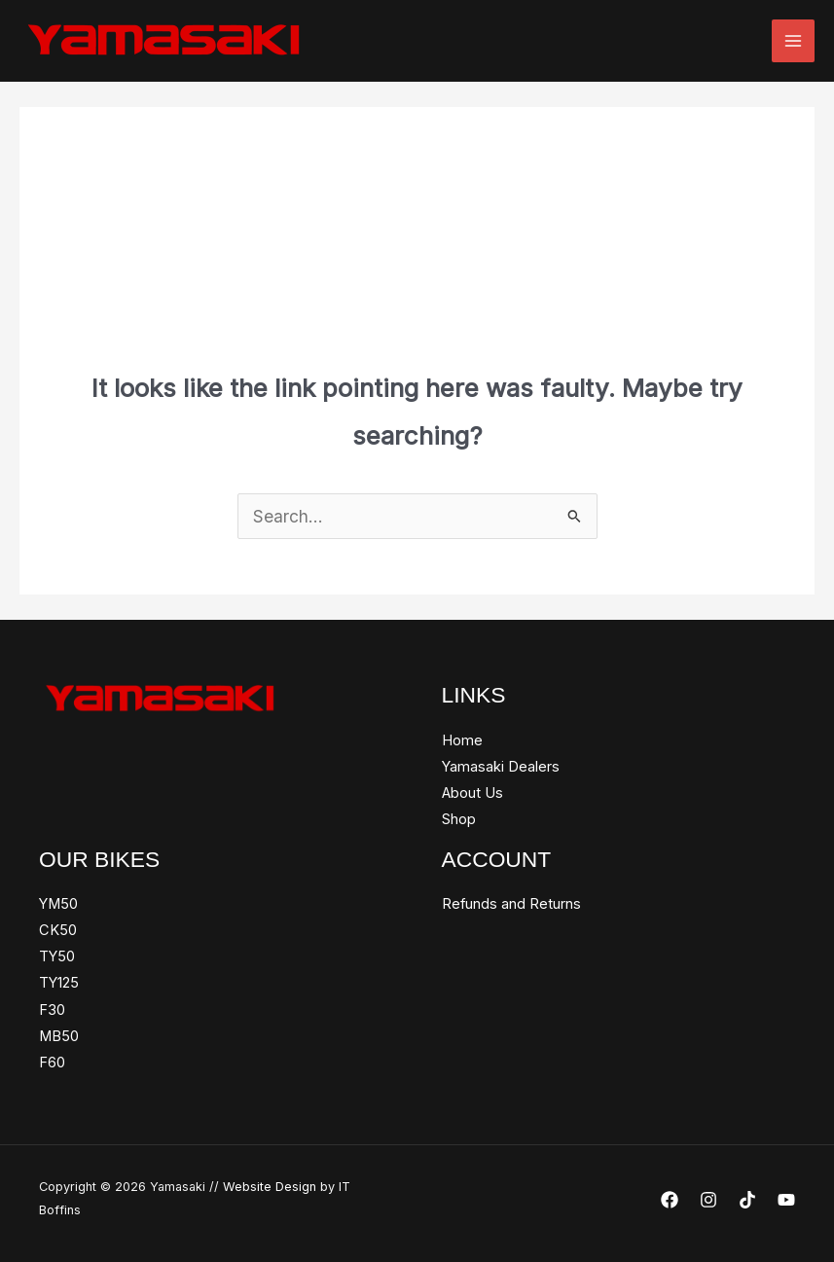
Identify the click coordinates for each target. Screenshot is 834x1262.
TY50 (57, 956)
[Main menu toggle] (793, 40)
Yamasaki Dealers (501, 766)
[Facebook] (669, 1199)
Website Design (269, 1186)
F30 (52, 1010)
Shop (459, 819)
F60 (52, 1062)
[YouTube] (786, 1199)
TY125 (59, 983)
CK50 (58, 930)
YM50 (58, 904)
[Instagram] (708, 1199)
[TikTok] (747, 1199)
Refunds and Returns (511, 904)
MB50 (59, 1036)
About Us (472, 793)
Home (462, 740)
